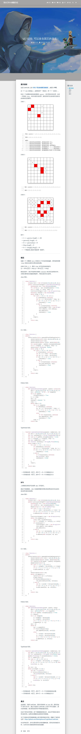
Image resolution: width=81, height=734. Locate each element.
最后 (70, 94)
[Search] (73, 2)
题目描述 (71, 88)
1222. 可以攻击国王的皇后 (40, 87)
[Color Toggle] (76, 2)
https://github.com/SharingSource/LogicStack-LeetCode (41, 719)
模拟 (24, 731)
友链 (69, 2)
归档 (54, 2)
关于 (64, 2)
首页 (49, 2)
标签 (59, 2)
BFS (28, 731)
